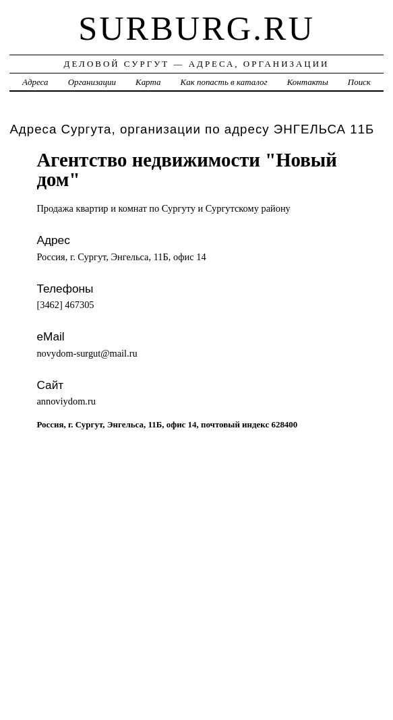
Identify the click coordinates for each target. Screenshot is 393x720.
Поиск (359, 82)
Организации (92, 82)
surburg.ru (196, 28)
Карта (147, 82)
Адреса (35, 82)
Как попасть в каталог (224, 82)
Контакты (307, 82)
